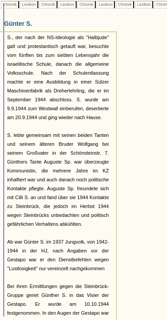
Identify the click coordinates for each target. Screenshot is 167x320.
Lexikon (29, 4)
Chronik (10, 4)
